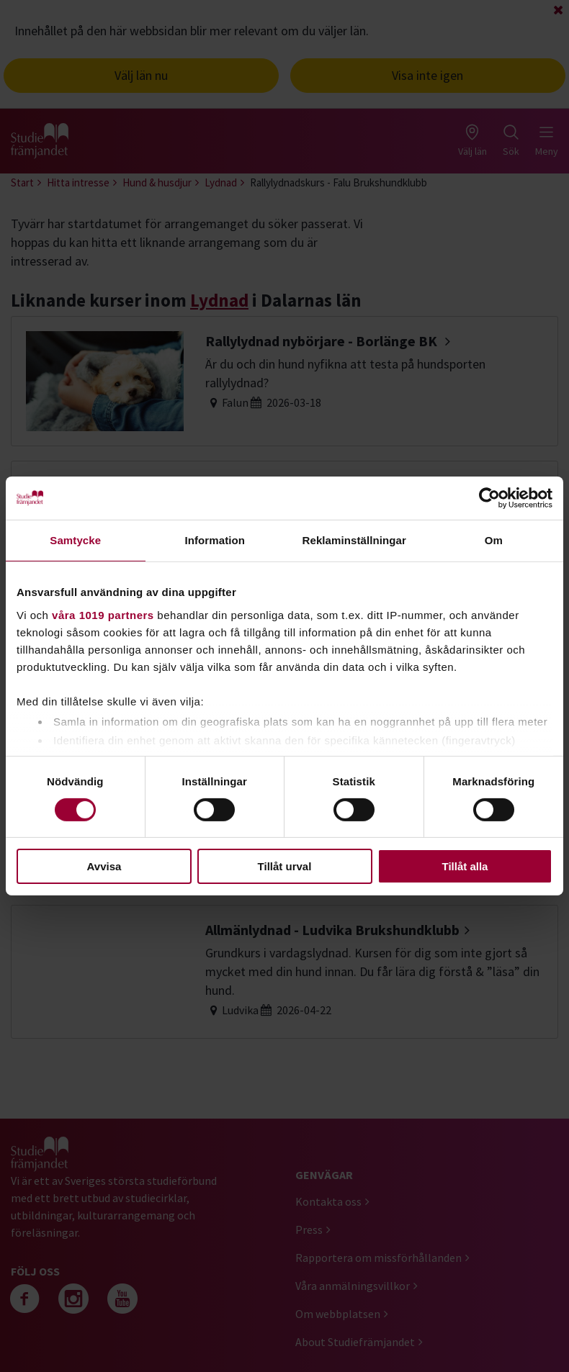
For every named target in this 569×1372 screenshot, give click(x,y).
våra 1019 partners (103, 614)
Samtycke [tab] (75, 540)
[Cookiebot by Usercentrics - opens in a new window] (489, 498)
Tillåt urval (285, 866)
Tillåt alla (465, 866)
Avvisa (104, 866)
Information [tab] (214, 540)
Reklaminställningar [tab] (354, 540)
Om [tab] (494, 540)
